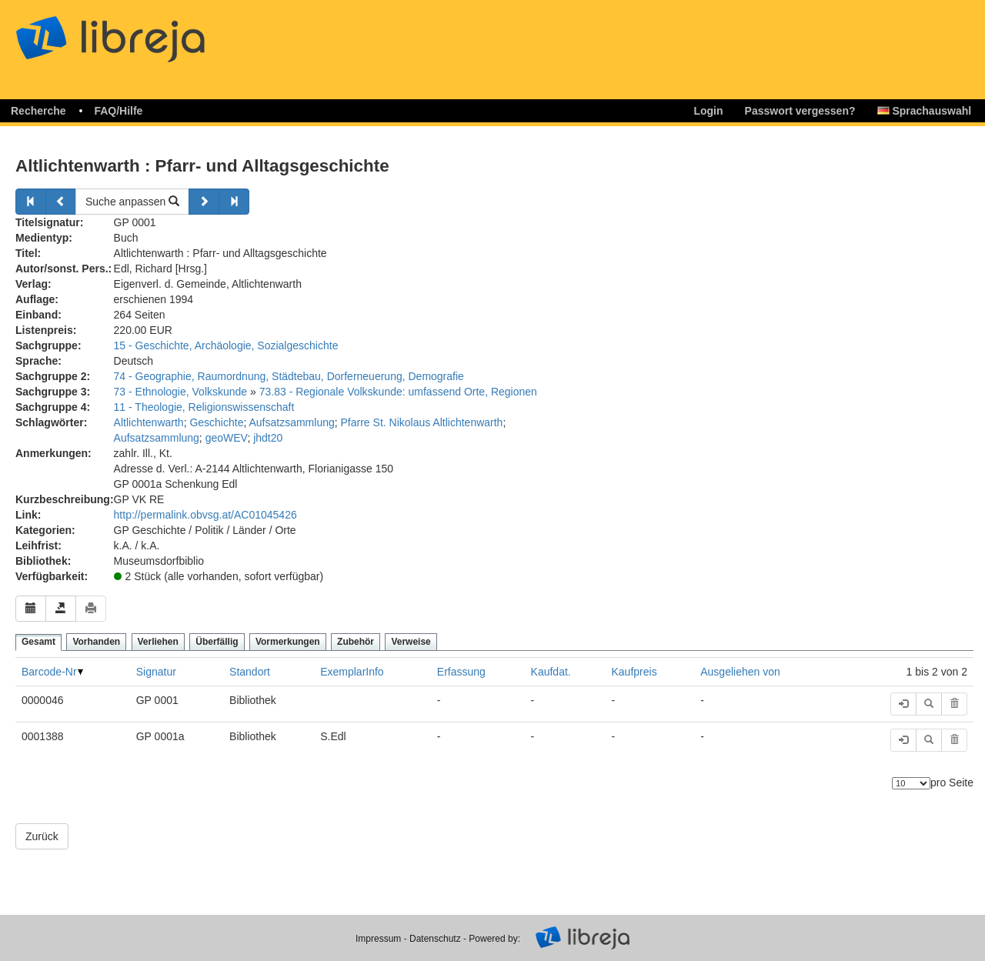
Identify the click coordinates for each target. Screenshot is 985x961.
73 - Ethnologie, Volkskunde (181, 391)
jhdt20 (267, 438)
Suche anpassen (132, 201)
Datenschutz (435, 938)
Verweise (410, 641)
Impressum (378, 938)
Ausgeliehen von (740, 672)
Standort (249, 672)
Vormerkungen (287, 641)
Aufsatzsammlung (291, 422)
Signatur (156, 672)
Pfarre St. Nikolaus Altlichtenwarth (422, 422)
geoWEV (226, 438)
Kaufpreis (634, 672)
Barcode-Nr (49, 672)
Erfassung (461, 672)
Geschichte (216, 422)
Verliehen (158, 641)
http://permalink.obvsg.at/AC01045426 (205, 515)
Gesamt (38, 641)
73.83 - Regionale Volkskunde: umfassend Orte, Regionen (398, 391)
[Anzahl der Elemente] (911, 783)
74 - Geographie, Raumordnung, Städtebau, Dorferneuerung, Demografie (289, 376)
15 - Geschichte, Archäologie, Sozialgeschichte (226, 345)
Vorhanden (96, 641)
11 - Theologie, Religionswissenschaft (204, 407)
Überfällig (216, 641)
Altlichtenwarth (149, 422)
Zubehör (355, 641)
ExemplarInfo (351, 672)
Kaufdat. (551, 672)
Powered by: (494, 938)
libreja (138, 32)
